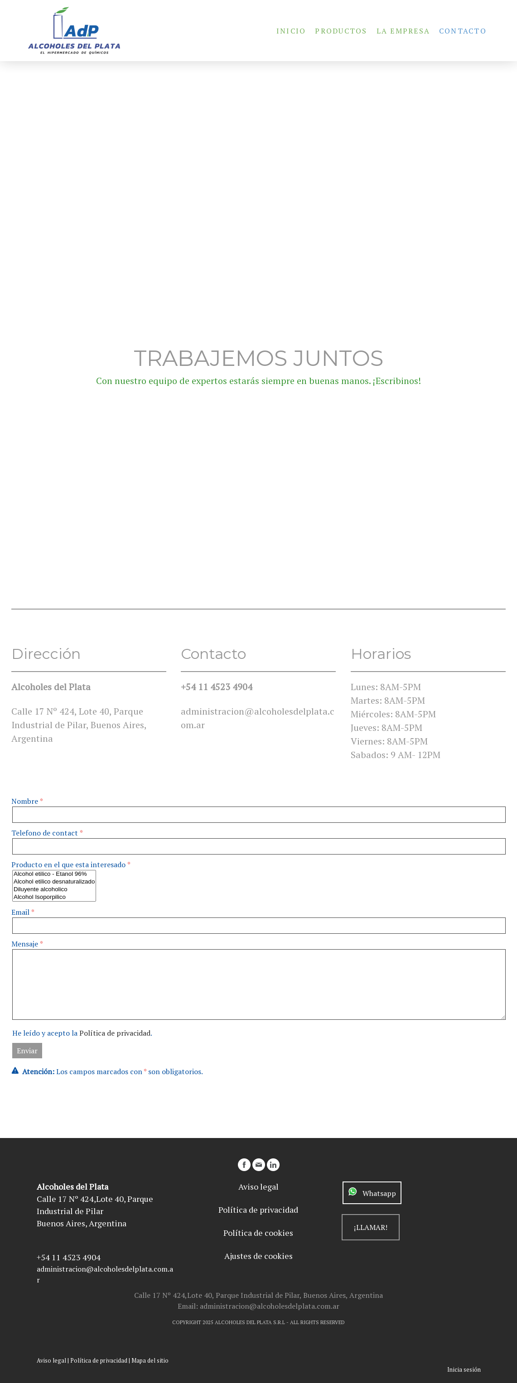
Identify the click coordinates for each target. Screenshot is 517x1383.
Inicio (291, 31)
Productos (341, 31)
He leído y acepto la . (82, 1033)
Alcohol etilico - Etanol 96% (54, 874)
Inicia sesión (464, 1369)
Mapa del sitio (150, 1360)
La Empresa (403, 31)
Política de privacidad (114, 1033)
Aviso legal (51, 1360)
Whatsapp (376, 1193)
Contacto (463, 31)
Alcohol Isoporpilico (54, 897)
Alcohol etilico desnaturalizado (54, 882)
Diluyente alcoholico (54, 889)
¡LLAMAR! (370, 1227)
